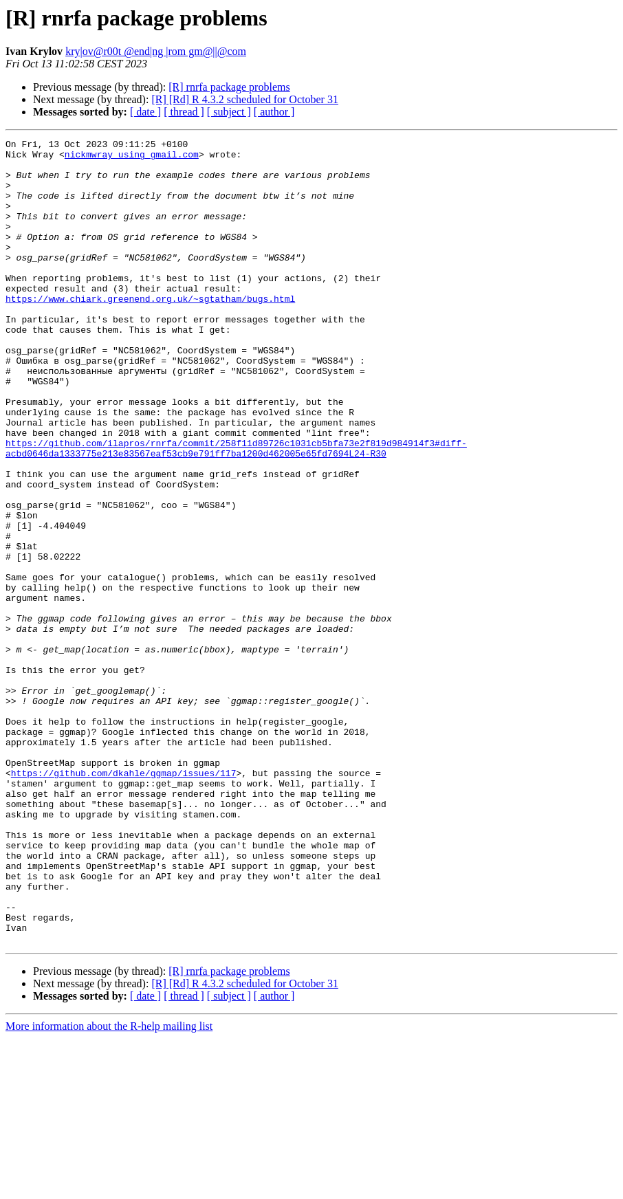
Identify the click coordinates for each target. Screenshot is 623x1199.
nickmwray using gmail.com (132, 158)
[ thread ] (184, 112)
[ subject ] (229, 112)
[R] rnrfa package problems (228, 87)
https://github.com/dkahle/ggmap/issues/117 (124, 900)
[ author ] (274, 112)
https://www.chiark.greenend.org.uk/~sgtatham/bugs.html (150, 331)
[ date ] (145, 112)
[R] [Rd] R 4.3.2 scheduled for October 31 (244, 99)
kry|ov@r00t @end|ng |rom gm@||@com (155, 51)
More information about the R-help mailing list (109, 1187)
